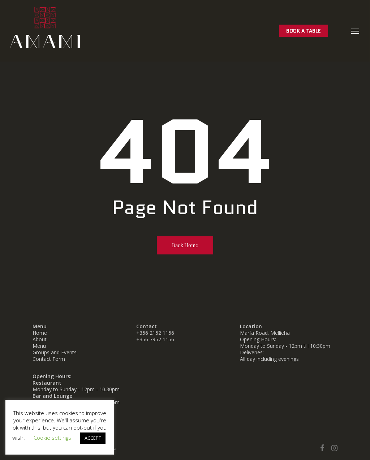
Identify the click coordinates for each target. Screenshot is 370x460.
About (40, 339)
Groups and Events (55, 352)
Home (40, 332)
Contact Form (49, 358)
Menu (39, 345)
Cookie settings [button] (52, 437)
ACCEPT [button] (93, 438)
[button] (355, 31)
